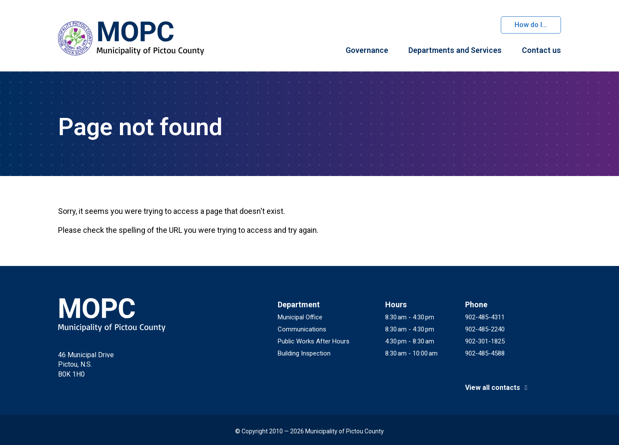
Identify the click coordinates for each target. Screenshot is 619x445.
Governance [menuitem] (367, 50)
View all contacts (497, 387)
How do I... (531, 25)
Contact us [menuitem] (541, 50)
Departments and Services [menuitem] (455, 50)
